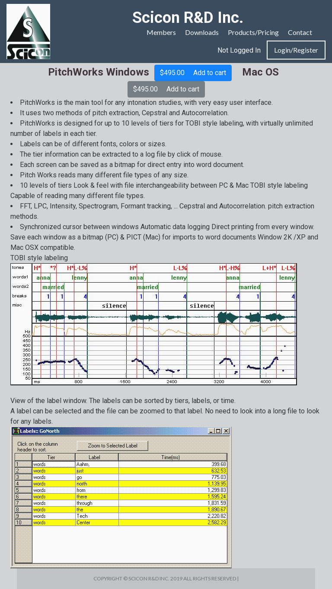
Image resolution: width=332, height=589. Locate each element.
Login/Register (296, 50)
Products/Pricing (253, 32)
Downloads (202, 32)
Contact (300, 32)
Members (161, 32)
